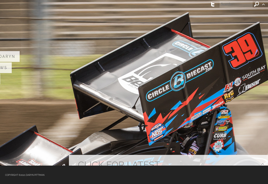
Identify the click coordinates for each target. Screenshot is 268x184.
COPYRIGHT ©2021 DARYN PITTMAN (24, 175)
